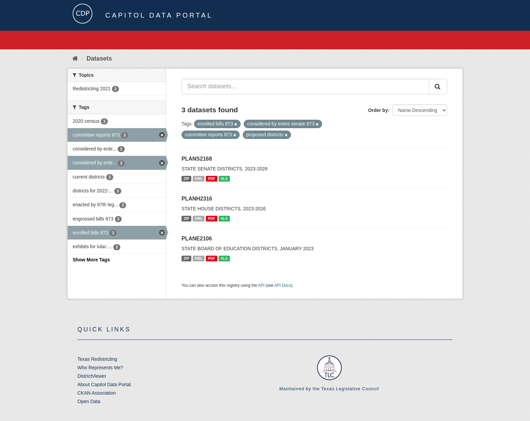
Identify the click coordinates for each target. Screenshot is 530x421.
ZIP (186, 179)
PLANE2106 (197, 238)
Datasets (99, 58)
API (261, 285)
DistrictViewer (91, 376)
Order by (378, 110)
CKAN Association (96, 393)
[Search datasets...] (305, 86)
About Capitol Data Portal (104, 384)
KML (198, 179)
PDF (211, 179)
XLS (224, 179)
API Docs (282, 285)
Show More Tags (91, 259)
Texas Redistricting (97, 359)
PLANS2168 (197, 159)
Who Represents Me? (100, 367)
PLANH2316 (197, 199)
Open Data (88, 401)
